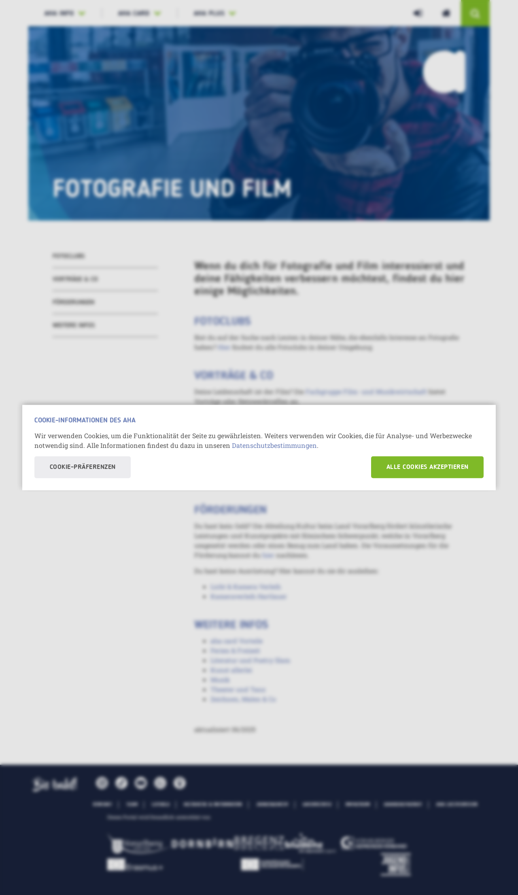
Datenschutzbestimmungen (274, 445)
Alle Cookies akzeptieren (427, 467)
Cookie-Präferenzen (83, 467)
